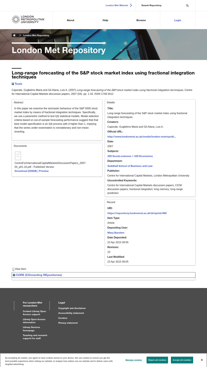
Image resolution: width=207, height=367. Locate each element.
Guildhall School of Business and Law (130, 165)
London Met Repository (36, 35)
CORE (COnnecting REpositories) (37, 275)
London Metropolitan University (14, 35)
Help (105, 20)
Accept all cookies (182, 361)
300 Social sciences (119, 155)
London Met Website (117, 5)
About (70, 20)
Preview (44, 170)
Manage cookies (133, 361)
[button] (13, 269)
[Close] (201, 361)
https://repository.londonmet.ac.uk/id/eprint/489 (137, 213)
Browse (141, 20)
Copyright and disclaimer (72, 308)
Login (177, 20)
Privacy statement (68, 322)
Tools (17, 83)
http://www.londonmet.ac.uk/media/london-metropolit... (141, 136)
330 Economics (143, 155)
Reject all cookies (157, 361)
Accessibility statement (71, 313)
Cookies (62, 318)
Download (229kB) (26, 170)
